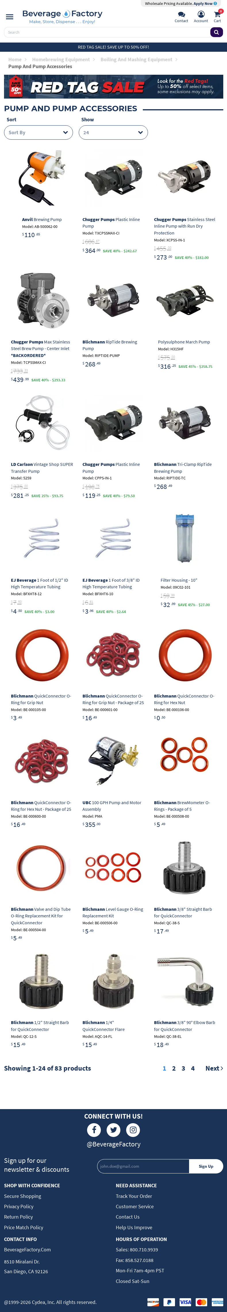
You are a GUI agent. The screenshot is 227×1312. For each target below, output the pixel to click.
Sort (11, 119)
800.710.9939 (143, 1249)
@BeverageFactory (114, 1144)
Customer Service (135, 1206)
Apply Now (205, 3)
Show (87, 119)
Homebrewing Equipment (63, 59)
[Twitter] (113, 1130)
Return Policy (18, 1216)
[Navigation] (9, 17)
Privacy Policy (18, 1206)
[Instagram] (133, 1130)
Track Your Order (134, 1196)
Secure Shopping (22, 1196)
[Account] (201, 17)
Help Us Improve (134, 1227)
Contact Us (128, 1216)
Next (214, 1068)
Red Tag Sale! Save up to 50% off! (113, 47)
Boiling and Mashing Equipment (139, 59)
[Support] (181, 17)
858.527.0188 (138, 1260)
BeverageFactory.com (27, 1249)
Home (17, 59)
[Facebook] (94, 1130)
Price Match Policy (23, 1227)
